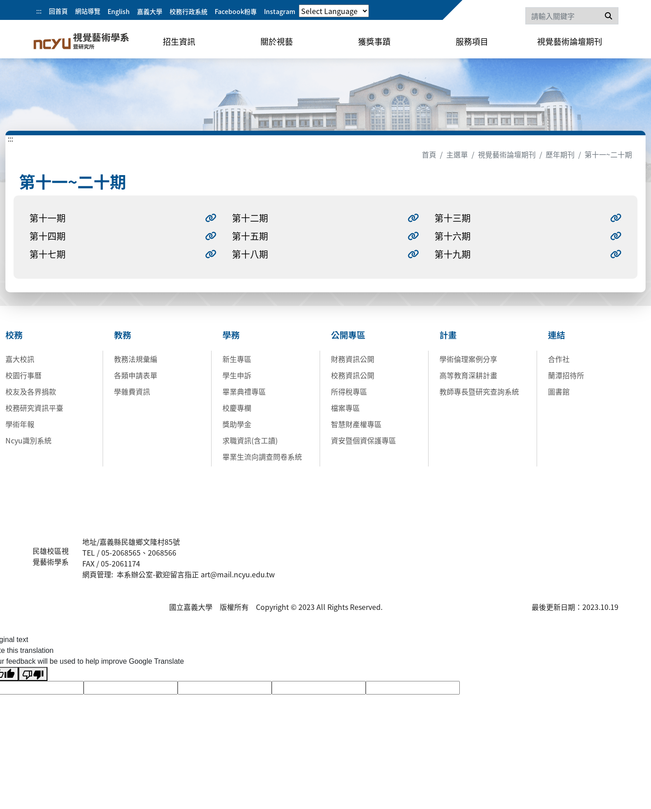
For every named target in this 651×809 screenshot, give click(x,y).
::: (39, 10)
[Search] (571, 15)
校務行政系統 (189, 11)
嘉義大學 (149, 11)
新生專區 (236, 358)
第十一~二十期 (608, 154)
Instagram (279, 11)
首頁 (429, 154)
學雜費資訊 (132, 391)
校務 (14, 334)
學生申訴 (236, 375)
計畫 (448, 334)
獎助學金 (236, 424)
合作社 (559, 358)
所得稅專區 (349, 391)
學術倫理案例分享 (468, 358)
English (119, 11)
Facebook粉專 (236, 11)
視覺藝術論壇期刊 (569, 41)
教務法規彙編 (135, 358)
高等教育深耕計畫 (468, 375)
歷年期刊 (560, 154)
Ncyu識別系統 (28, 440)
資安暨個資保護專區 (363, 440)
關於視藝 (276, 41)
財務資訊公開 (352, 358)
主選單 (457, 154)
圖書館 (559, 391)
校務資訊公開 (352, 375)
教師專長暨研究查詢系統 (479, 391)
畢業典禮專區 (244, 391)
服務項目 (472, 41)
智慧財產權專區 (356, 424)
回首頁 (58, 10)
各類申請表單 (135, 375)
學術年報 (19, 424)
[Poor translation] (33, 674)
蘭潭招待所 (566, 375)
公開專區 (348, 334)
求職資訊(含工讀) (250, 440)
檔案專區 (345, 407)
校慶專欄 (236, 407)
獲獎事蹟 (374, 41)
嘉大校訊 (19, 358)
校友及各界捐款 (30, 391)
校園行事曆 (23, 375)
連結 (556, 334)
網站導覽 (87, 10)
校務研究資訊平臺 (34, 407)
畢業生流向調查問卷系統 (262, 456)
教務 (122, 334)
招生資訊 (179, 41)
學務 (231, 334)
